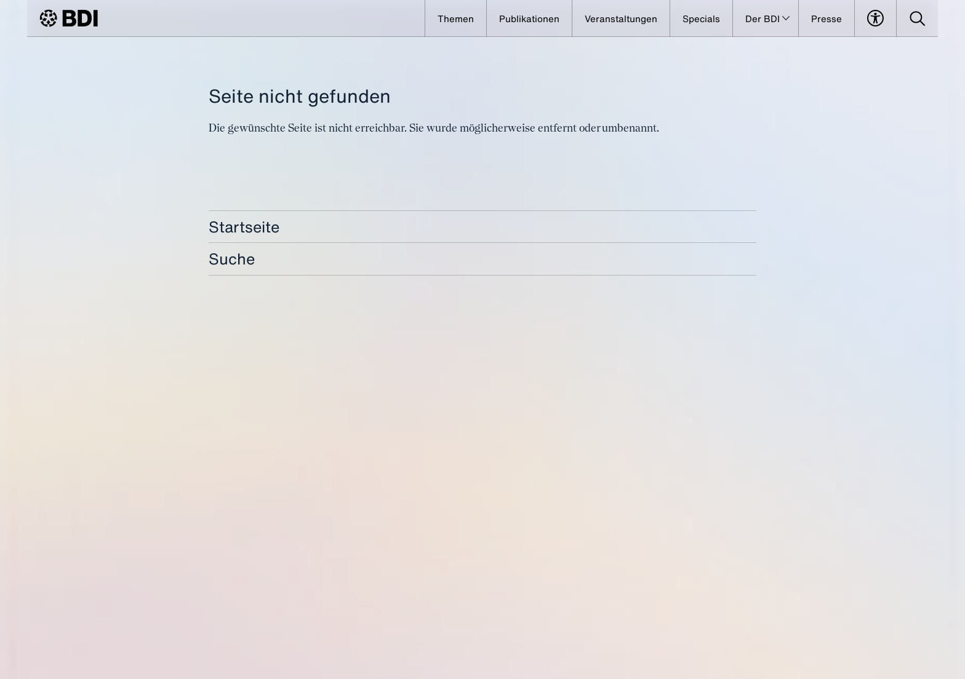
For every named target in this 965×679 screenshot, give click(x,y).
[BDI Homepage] (68, 18)
